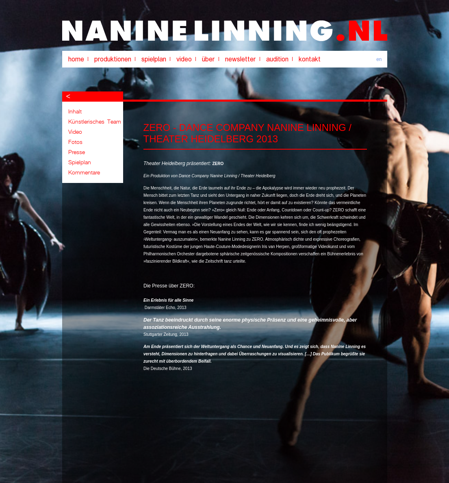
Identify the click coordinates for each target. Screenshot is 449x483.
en (379, 59)
